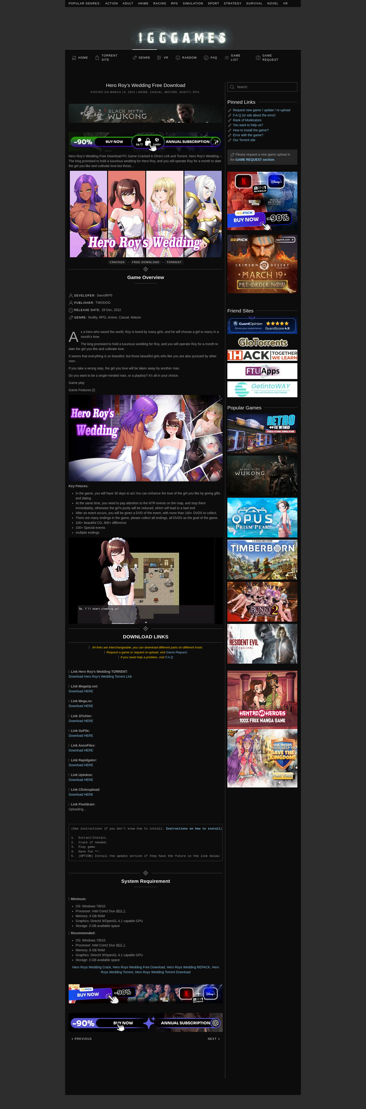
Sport (213, 3)
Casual (156, 92)
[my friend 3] (262, 355)
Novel (272, 3)
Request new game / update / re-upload (261, 110)
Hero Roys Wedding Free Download (139, 967)
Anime (143, 3)
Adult (128, 3)
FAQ (214, 57)
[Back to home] (183, 28)
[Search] (262, 87)
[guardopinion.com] (262, 325)
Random (189, 57)
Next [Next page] (214, 1039)
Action (111, 3)
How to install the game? (251, 130)
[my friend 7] (262, 389)
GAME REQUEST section (254, 159)
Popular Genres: (85, 3)
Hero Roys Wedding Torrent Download (162, 972)
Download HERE (81, 691)
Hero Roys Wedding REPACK (188, 967)
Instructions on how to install (193, 828)
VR (285, 3)
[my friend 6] (262, 371)
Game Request (176, 652)
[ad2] (260, 700)
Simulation (193, 3)
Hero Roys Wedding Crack (91, 967)
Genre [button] (144, 57)
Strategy (233, 3)
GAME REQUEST (271, 57)
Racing (159, 3)
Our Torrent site (244, 140)
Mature (171, 92)
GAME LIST (236, 57)
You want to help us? (248, 125)
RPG (174, 3)
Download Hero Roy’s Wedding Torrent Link (100, 676)
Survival (254, 3)
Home (83, 57)
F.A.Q (169, 657)
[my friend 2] (262, 341)
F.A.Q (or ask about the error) (254, 115)
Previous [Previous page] (81, 1039)
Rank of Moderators (247, 120)
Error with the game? (248, 135)
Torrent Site (110, 57)
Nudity (185, 92)
